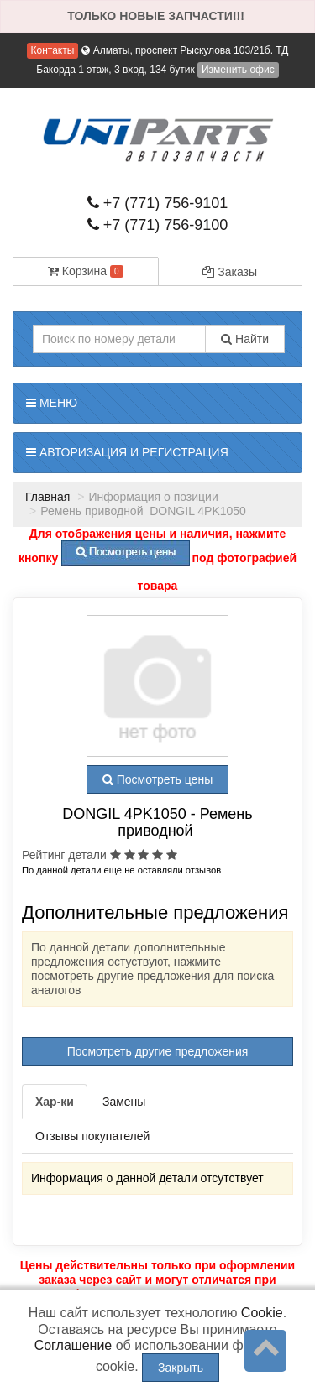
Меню (51, 402)
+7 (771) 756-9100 (157, 224)
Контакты (53, 50)
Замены (123, 1101)
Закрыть (180, 1367)
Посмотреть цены (157, 779)
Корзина (85, 271)
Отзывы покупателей (92, 1136)
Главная (47, 496)
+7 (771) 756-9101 (157, 203)
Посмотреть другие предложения (158, 1051)
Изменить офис (238, 70)
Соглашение (73, 1345)
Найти (245, 339)
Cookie (262, 1313)
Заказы (229, 272)
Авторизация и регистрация (127, 452)
